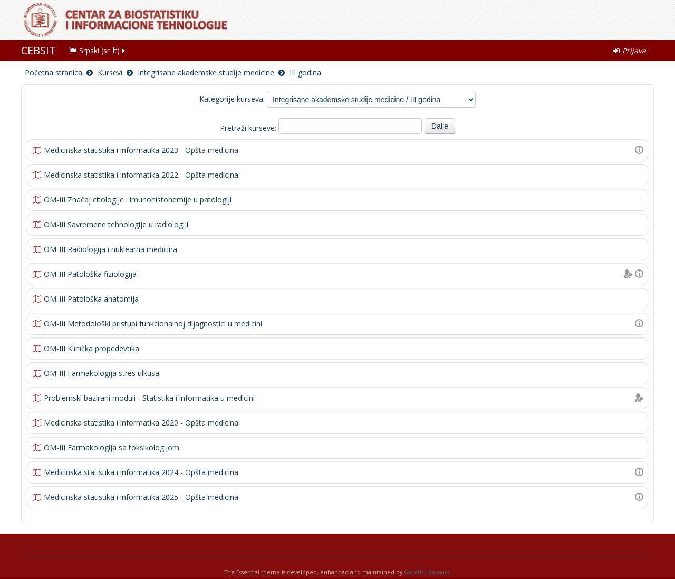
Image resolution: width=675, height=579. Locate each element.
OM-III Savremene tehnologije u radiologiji (116, 224)
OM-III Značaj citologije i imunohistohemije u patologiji (138, 200)
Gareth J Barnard (427, 572)
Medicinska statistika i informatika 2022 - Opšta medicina (141, 175)
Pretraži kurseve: (249, 128)
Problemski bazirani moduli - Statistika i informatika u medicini (149, 398)
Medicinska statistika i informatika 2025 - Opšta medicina (141, 497)
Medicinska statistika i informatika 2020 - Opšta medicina (141, 423)
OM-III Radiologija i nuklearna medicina (110, 249)
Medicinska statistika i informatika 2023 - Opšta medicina (141, 150)
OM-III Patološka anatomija (91, 299)
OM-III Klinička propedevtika (91, 348)
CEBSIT (38, 50)
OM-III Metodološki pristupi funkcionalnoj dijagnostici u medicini (153, 324)
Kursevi (110, 72)
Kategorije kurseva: (232, 99)
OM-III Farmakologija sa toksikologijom (111, 447)
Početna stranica (53, 72)
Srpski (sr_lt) (98, 50)
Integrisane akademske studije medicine (206, 72)
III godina (305, 72)
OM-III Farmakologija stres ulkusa (101, 373)
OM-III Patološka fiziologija (90, 274)
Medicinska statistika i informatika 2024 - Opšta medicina (141, 472)
